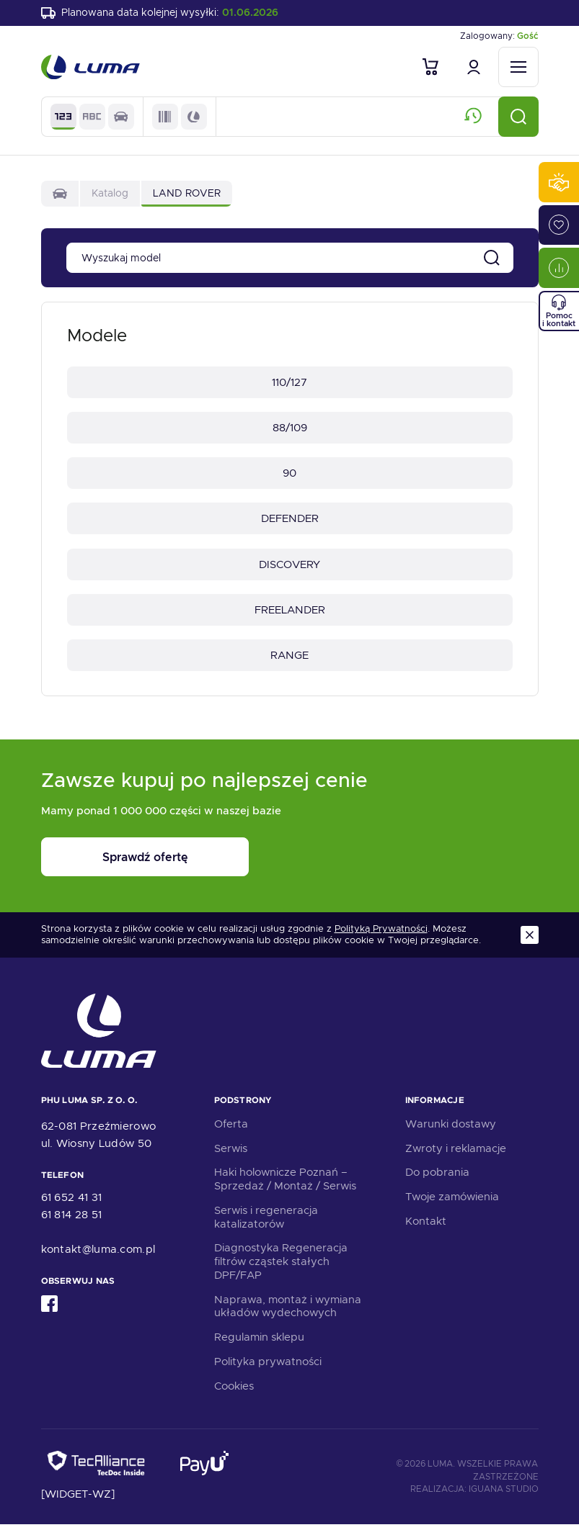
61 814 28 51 (71, 1220)
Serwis (230, 1153)
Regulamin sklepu (259, 1342)
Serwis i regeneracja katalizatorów (266, 1223)
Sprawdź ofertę (130, 862)
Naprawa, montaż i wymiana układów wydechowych (287, 1311)
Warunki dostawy (450, 1129)
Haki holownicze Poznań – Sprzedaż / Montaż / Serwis (285, 1184)
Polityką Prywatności (381, 934)
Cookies (234, 1391)
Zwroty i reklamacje (455, 1153)
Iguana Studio (504, 1494)
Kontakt (425, 1226)
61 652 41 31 (71, 1203)
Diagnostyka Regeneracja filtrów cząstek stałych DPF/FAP (281, 1267)
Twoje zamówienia (452, 1202)
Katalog (110, 194)
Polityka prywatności (268, 1367)
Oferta (231, 1129)
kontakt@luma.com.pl (98, 1254)
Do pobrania (437, 1177)
